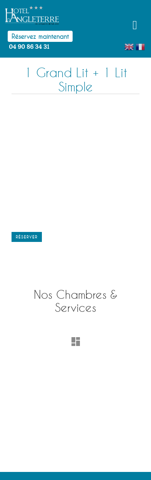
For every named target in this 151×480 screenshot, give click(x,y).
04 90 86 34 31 (29, 47)
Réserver (27, 237)
